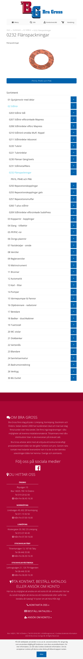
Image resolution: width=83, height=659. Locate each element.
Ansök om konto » (38, 617)
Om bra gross (22, 417)
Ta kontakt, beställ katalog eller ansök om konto (38, 584)
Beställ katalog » (38, 611)
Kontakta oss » (38, 605)
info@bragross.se (47, 633)
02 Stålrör (27, 30)
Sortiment (17, 30)
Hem (8, 30)
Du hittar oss (21, 474)
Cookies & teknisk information (66, 633)
